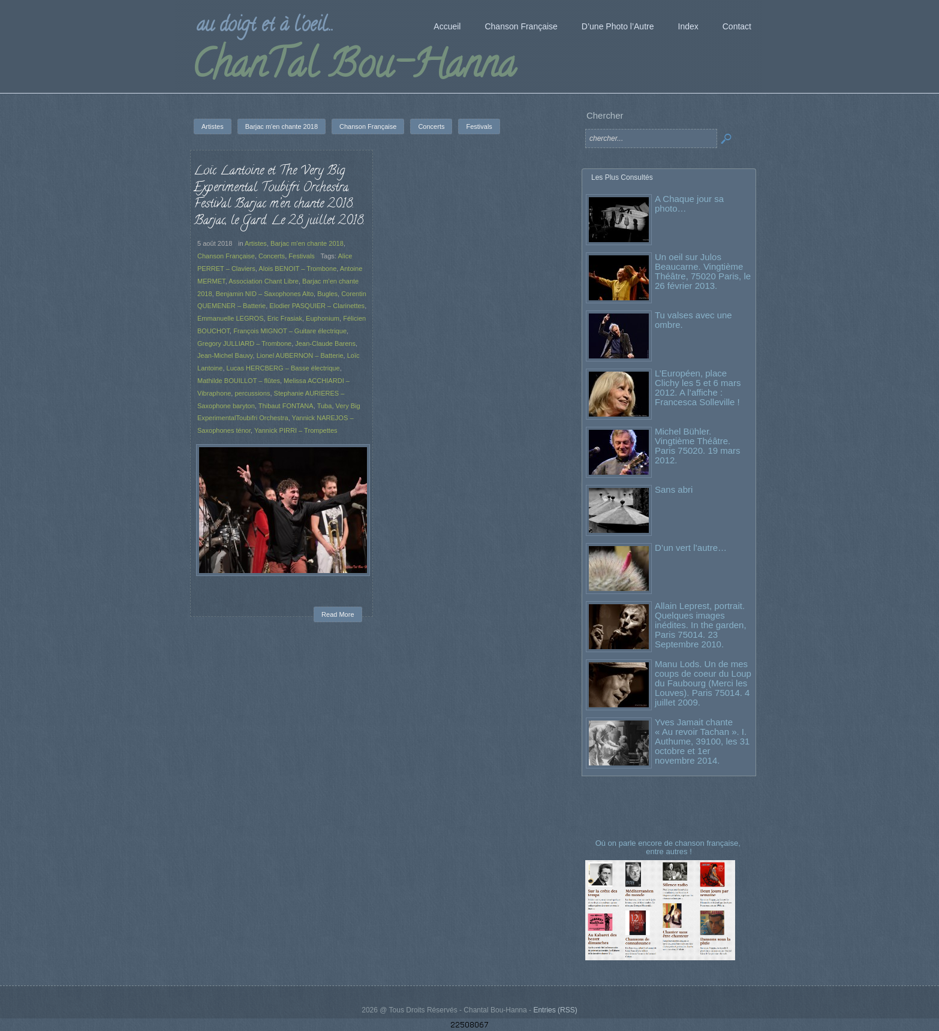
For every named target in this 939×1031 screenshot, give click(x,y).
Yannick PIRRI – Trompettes (296, 430)
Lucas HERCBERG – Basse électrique (283, 368)
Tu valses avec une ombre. (693, 320)
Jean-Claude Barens (325, 343)
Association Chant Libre (263, 281)
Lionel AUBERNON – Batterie (300, 355)
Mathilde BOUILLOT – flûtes (238, 380)
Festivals (301, 256)
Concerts (271, 256)
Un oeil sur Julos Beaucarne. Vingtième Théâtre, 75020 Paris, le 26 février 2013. (703, 271)
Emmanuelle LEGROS (230, 318)
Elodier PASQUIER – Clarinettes (317, 305)
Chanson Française (226, 256)
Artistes (256, 243)
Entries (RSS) (555, 1010)
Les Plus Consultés (622, 177)
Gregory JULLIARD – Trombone (244, 343)
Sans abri (674, 489)
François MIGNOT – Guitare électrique (290, 330)
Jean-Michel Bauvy (225, 355)
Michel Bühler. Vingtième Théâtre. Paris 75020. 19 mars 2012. (698, 445)
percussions (252, 393)
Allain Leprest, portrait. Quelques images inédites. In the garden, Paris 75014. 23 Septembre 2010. (701, 625)
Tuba (324, 405)
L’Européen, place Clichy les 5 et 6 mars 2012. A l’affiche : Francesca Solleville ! (698, 387)
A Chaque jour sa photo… (689, 203)
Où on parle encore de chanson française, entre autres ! (669, 847)
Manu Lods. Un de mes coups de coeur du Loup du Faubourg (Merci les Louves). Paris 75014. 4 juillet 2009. (703, 683)
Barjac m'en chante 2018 (307, 243)
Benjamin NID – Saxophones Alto (265, 293)
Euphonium (322, 318)
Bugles (327, 293)
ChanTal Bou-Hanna (353, 68)
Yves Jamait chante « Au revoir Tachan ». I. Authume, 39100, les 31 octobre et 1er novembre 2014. (702, 741)
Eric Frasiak (284, 318)
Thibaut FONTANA (286, 405)
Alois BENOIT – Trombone (297, 268)
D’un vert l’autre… (691, 547)
